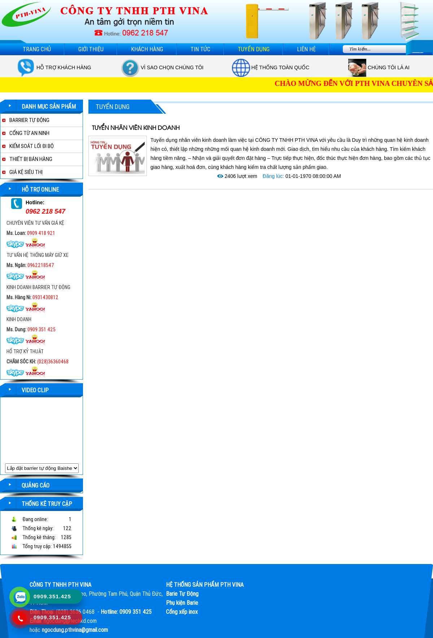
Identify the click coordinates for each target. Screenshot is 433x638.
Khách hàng (147, 49)
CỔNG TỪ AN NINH (29, 133)
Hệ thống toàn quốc (281, 67)
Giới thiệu (91, 49)
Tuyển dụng (254, 49)
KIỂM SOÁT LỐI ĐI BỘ (31, 146)
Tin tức (200, 49)
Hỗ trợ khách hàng (63, 67)
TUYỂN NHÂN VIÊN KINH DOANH (136, 128)
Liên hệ (306, 49)
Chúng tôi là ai (389, 67)
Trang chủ (37, 49)
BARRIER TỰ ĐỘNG (29, 120)
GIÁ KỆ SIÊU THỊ (26, 172)
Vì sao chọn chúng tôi (172, 67)
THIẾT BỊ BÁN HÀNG (30, 159)
